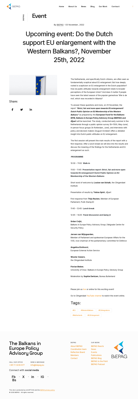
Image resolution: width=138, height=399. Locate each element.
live (84, 289)
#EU (74, 310)
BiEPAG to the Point (99, 361)
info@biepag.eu (37, 365)
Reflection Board (78, 352)
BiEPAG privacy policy (47, 390)
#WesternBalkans (87, 310)
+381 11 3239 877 (17, 365)
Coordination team (79, 349)
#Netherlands (77, 315)
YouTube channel (94, 296)
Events (94, 352)
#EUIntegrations (104, 310)
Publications (96, 355)
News (83, 6)
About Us (72, 6)
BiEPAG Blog (96, 358)
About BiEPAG (76, 346)
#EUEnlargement (93, 315)
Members (75, 355)
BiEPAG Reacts (97, 346)
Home (61, 6)
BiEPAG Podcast (98, 364)
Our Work (103, 6)
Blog (92, 6)
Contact (116, 6)
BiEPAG (60, 25)
